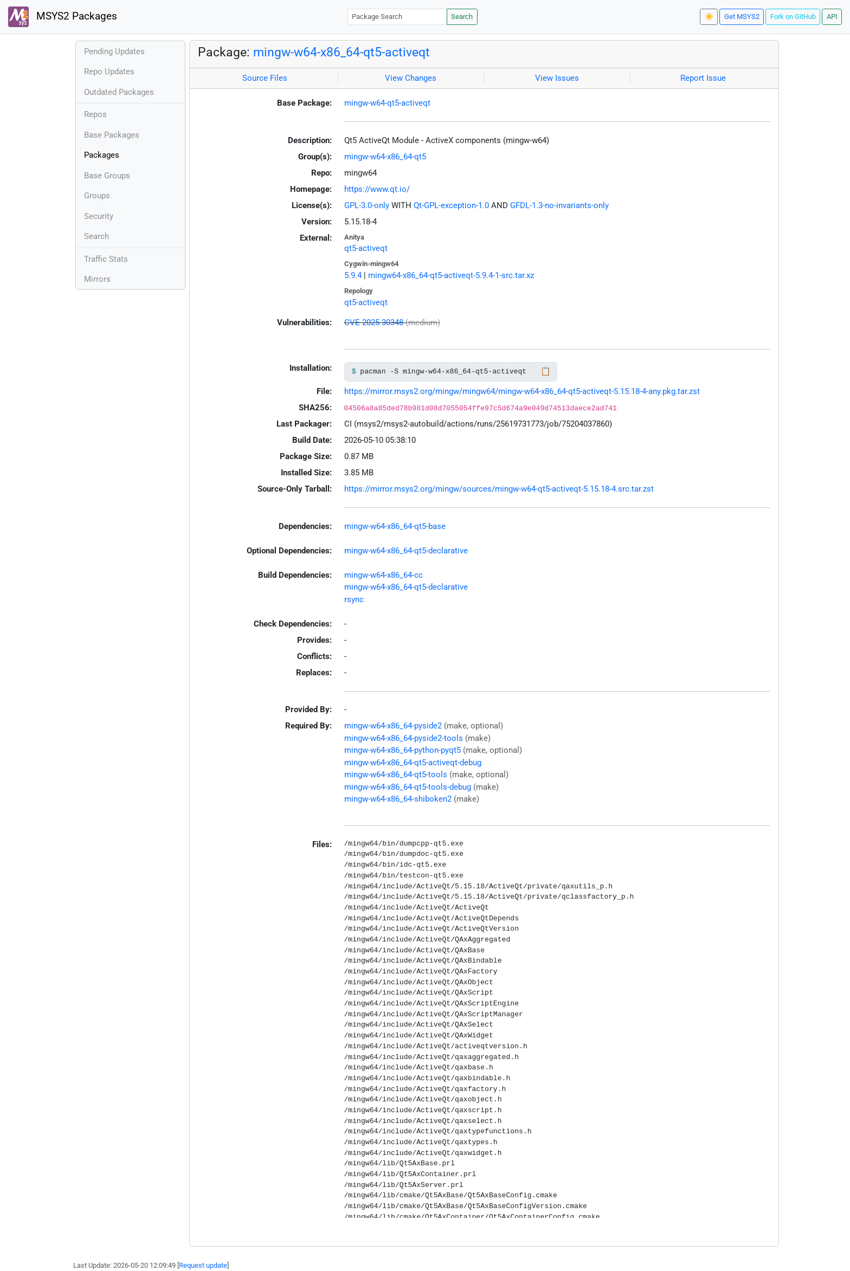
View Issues (557, 78)
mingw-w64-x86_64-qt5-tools (395, 774)
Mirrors (97, 279)
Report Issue (703, 78)
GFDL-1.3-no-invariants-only (559, 205)
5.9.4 (353, 275)
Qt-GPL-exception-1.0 (451, 205)
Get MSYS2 (741, 16)
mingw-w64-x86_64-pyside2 (393, 726)
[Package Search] (397, 16)
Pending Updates (114, 51)
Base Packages (111, 135)
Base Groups (107, 175)
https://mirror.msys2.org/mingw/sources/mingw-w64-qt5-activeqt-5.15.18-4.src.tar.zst (499, 489)
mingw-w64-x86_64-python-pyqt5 (402, 750)
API (832, 16)
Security (98, 216)
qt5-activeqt (366, 248)
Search (462, 16)
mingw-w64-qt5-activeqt (387, 103)
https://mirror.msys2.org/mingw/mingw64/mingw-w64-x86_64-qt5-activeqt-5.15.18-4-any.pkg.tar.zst (522, 391)
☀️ (709, 16)
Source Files (264, 78)
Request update (203, 1265)
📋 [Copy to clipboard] (545, 371)
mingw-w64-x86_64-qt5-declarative (406, 551)
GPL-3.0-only (366, 205)
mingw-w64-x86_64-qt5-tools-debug (407, 787)
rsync (354, 599)
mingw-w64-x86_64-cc (383, 575)
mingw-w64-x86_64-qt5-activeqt (341, 52)
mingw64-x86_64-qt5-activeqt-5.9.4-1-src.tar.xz (451, 275)
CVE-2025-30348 (373, 322)
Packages (101, 155)
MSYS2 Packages (62, 17)
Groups (97, 196)
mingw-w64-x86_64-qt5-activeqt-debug (412, 762)
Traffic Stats (106, 259)
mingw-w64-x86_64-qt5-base (395, 526)
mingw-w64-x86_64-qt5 (385, 157)
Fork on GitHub (793, 16)
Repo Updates (109, 71)
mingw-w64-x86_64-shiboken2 (398, 799)
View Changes (410, 78)
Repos (95, 114)
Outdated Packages (119, 92)
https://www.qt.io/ (377, 189)
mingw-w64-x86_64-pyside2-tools (403, 738)
